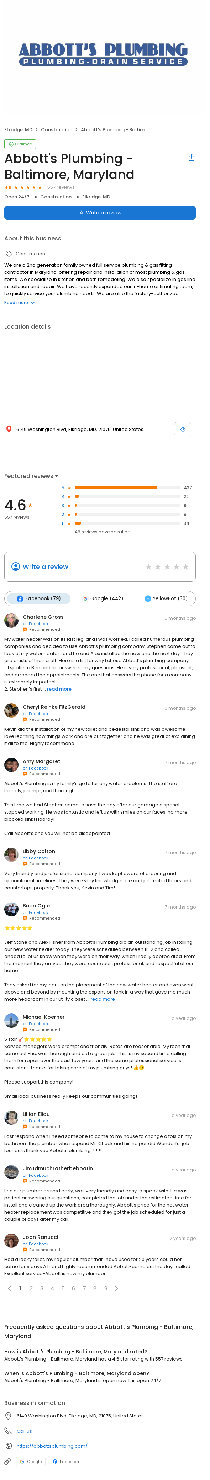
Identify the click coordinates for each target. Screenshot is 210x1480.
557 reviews (61, 187)
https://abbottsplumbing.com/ (52, 1445)
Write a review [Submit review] (100, 212)
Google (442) (101, 598)
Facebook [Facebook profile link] (66, 1461)
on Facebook (35, 623)
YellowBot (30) (164, 598)
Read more (19, 302)
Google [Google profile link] (31, 1461)
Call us (24, 1430)
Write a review (45, 566)
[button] (116, 1288)
